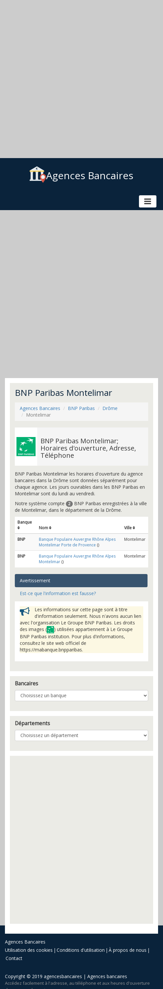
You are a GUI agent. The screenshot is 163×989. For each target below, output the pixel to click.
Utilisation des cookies (29, 950)
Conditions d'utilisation (81, 950)
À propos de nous (128, 950)
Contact (14, 958)
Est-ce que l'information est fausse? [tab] (58, 593)
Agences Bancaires (81, 175)
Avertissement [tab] (35, 580)
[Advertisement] (79, 79)
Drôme (110, 408)
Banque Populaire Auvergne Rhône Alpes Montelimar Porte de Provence (77, 542)
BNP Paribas (81, 408)
